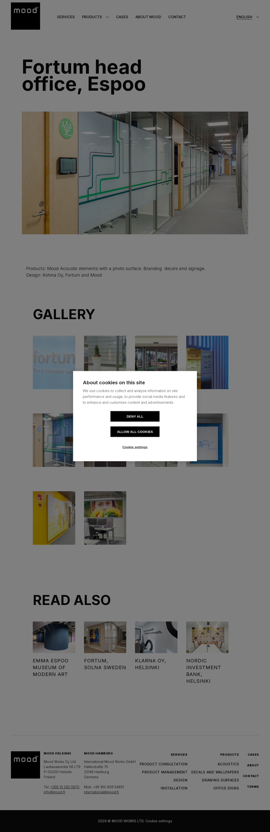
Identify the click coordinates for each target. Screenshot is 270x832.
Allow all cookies (163, 424)
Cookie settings (135, 439)
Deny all (107, 424)
